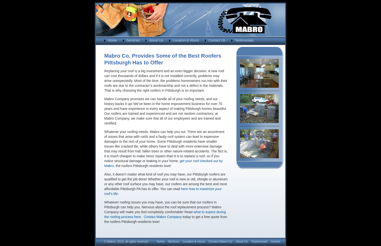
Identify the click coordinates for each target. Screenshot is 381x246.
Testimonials (244, 40)
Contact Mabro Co (220, 241)
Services (133, 40)
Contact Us (216, 40)
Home (112, 40)
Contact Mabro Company (163, 217)
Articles (275, 241)
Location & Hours (186, 40)
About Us (156, 40)
